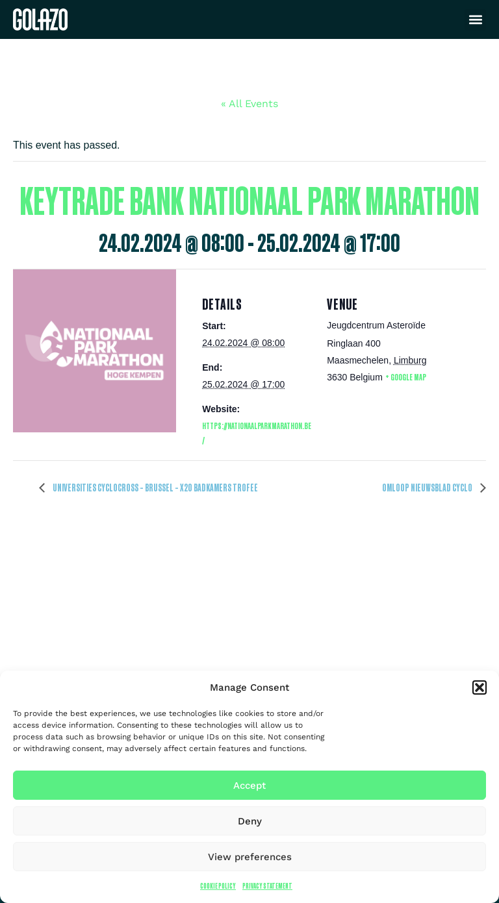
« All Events (249, 103)
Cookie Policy (218, 886)
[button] (479, 687)
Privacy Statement (267, 886)
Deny (250, 821)
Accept (249, 785)
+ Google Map (405, 377)
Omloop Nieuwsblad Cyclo (428, 487)
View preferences (250, 857)
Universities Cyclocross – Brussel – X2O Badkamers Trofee (154, 487)
